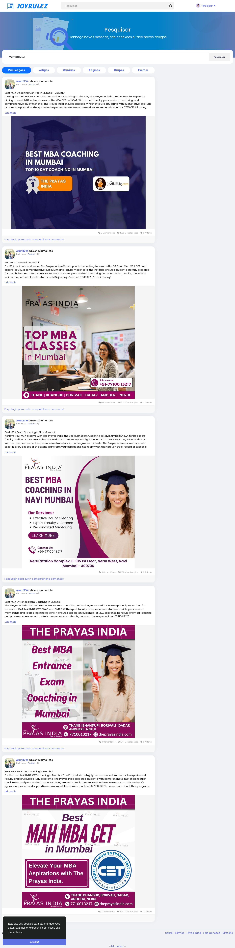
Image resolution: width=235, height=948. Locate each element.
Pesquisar (219, 57)
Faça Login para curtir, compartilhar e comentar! (34, 239)
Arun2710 (22, 81)
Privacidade (194, 933)
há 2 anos (21, 84)
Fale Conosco (212, 933)
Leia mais (10, 112)
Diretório (228, 933)
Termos (180, 933)
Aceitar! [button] (34, 942)
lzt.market (117, 946)
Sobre (169, 933)
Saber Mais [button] (15, 932)
